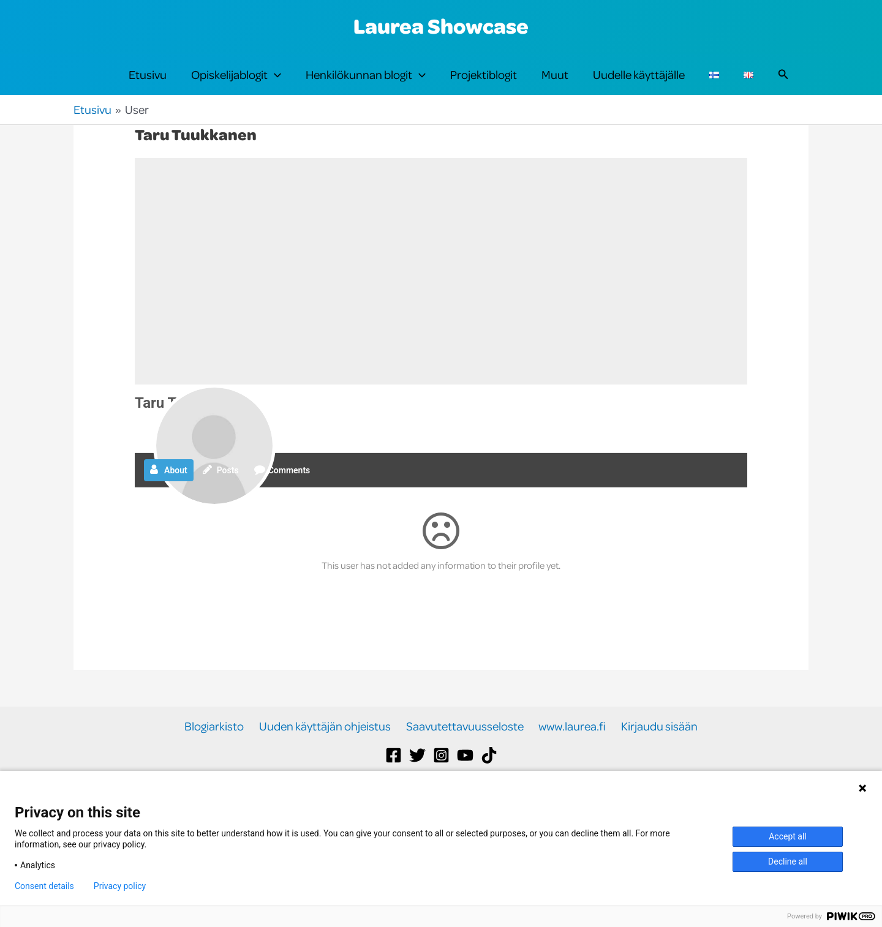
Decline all (787, 861)
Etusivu (148, 86)
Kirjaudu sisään (654, 751)
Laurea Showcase (441, 25)
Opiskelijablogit (236, 87)
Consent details (44, 886)
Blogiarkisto (220, 751)
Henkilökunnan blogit (366, 87)
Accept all (788, 836)
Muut (554, 86)
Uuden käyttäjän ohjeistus (328, 751)
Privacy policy (120, 886)
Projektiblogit (483, 86)
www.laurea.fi (569, 751)
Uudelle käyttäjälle (639, 86)
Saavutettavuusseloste (465, 751)
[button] (274, 87)
